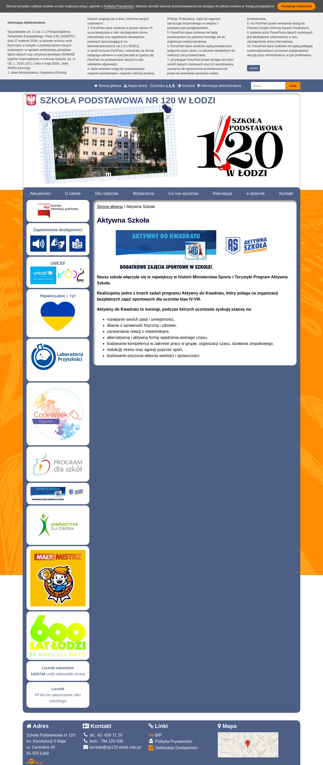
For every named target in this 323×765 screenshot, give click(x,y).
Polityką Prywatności (119, 6)
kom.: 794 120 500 (103, 741)
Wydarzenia (143, 193)
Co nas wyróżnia (183, 193)
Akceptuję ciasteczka (296, 6)
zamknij (253, 68)
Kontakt (286, 193)
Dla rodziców (106, 193)
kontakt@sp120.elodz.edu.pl (112, 747)
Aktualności (40, 193)
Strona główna (107, 86)
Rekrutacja (222, 193)
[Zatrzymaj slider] (108, 176)
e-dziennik (256, 193)
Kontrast (186, 86)
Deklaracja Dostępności (173, 748)
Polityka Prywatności (170, 741)
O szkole (73, 193)
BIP (155, 735)
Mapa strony (136, 86)
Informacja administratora (219, 86)
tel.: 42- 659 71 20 (102, 735)
